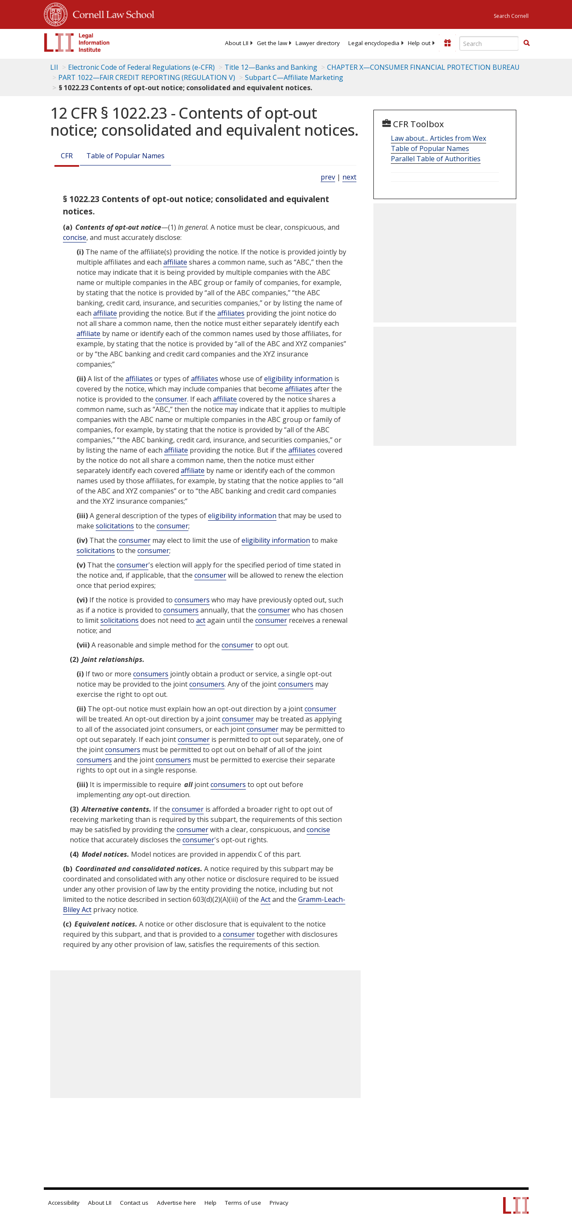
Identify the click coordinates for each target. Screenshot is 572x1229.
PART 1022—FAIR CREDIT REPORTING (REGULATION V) (146, 77)
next (349, 177)
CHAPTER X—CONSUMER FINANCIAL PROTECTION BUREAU (423, 67)
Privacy (279, 1202)
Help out (419, 43)
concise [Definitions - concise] (74, 237)
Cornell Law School (111, 13)
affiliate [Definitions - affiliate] (175, 262)
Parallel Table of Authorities (436, 158)
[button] (526, 43)
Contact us (134, 1202)
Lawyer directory (318, 43)
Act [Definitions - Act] (265, 899)
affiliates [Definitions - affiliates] (231, 313)
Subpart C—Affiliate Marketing (294, 77)
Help (210, 1202)
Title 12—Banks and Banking (271, 67)
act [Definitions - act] (200, 620)
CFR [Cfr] (67, 155)
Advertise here (176, 1202)
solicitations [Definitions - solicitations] (115, 525)
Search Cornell (511, 16)
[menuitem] (237, 43)
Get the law (272, 43)
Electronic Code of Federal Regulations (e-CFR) (141, 67)
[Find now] (526, 43)
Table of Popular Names (125, 155)
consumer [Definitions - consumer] (171, 399)
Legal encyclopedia (373, 43)
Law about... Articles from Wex (438, 138)
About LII (236, 43)
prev (328, 177)
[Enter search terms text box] (489, 43)
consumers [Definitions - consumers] (192, 600)
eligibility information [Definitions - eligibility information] (298, 378)
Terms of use (243, 1202)
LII (54, 67)
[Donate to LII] (447, 42)
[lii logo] (77, 42)
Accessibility (64, 1202)
